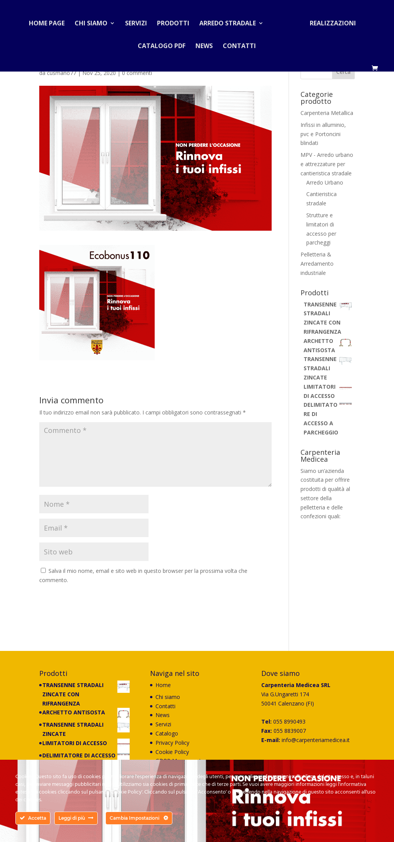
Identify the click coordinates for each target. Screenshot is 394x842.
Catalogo (166, 733)
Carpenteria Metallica (327, 112)
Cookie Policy (172, 751)
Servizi (139, 20)
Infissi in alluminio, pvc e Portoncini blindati (323, 134)
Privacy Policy (172, 742)
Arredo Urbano (324, 182)
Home (163, 685)
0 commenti (137, 73)
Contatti (239, 43)
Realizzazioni (330, 20)
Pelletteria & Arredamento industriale (317, 263)
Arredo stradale (230, 20)
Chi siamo (94, 20)
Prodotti (176, 20)
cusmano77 (61, 73)
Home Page (50, 20)
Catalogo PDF (161, 43)
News (204, 43)
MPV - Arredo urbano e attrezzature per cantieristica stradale (327, 164)
